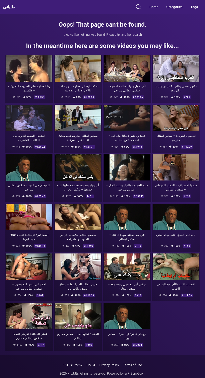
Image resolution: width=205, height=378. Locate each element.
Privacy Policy (109, 365)
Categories (174, 7)
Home (153, 7)
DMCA (90, 365)
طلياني (10, 7)
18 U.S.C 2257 (72, 365)
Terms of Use (132, 365)
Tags (194, 7)
